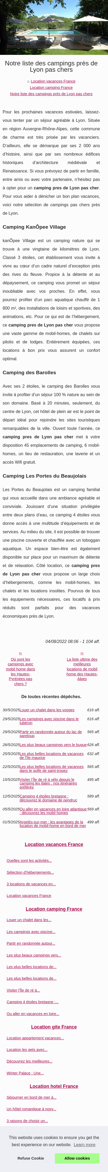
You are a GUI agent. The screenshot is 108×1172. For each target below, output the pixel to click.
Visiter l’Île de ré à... (23, 990)
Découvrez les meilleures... (30, 1061)
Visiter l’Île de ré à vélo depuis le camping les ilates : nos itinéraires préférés (48, 783)
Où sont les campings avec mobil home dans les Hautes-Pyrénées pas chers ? (20, 671)
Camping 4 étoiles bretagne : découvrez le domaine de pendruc (48, 798)
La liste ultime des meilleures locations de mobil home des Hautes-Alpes (82, 669)
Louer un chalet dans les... (29, 920)
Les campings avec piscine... (31, 932)
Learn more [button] (85, 1144)
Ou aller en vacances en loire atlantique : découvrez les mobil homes (53, 811)
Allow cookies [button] (77, 1158)
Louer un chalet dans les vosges (47, 710)
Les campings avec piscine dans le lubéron (49, 721)
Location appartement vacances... (35, 1038)
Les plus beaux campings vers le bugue (53, 745)
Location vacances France (53, 81)
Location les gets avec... (27, 1050)
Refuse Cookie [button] (31, 1158)
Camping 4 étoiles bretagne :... (33, 1002)
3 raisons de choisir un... (27, 1121)
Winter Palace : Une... (25, 1073)
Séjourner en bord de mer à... (32, 1097)
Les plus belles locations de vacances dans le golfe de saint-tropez (52, 768)
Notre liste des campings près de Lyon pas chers (51, 94)
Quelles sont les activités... (29, 860)
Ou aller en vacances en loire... (33, 1014)
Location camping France (51, 87)
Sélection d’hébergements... (30, 872)
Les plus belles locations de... (32, 967)
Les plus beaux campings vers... (34, 955)
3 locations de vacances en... (31, 884)
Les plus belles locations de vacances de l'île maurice (52, 756)
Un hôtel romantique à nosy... (31, 1109)
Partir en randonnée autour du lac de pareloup (51, 734)
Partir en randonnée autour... (31, 943)
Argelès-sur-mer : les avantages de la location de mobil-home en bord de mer (53, 824)
